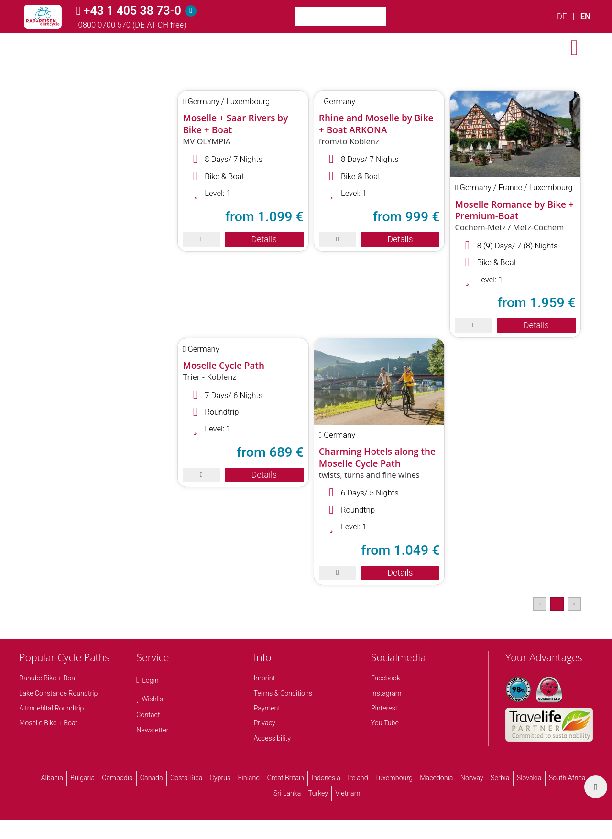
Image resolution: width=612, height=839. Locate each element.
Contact (148, 715)
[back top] (595, 786)
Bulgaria (82, 778)
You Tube (385, 723)
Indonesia (325, 778)
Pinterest (384, 708)
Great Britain (285, 778)
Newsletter (152, 730)
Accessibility (272, 738)
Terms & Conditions (283, 693)
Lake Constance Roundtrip (58, 693)
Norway (471, 778)
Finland (249, 778)
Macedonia (436, 778)
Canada (151, 778)
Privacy (264, 723)
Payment (267, 708)
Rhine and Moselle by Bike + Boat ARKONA (376, 124)
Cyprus (220, 778)
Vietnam (347, 793)
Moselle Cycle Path (223, 365)
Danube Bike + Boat (48, 678)
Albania (52, 778)
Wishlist (153, 699)
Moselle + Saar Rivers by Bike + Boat (235, 124)
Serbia (500, 778)
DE (562, 16)
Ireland (358, 778)
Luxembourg (394, 778)
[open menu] (574, 47)
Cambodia (117, 778)
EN (585, 16)
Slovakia (529, 778)
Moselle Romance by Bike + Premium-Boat (514, 210)
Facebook (385, 678)
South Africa (567, 778)
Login (150, 680)
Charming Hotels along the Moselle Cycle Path (377, 457)
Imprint (264, 678)
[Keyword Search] (340, 16)
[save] (201, 239)
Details (264, 239)
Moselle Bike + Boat (48, 723)
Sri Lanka (287, 793)
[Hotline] (191, 11)
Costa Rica (186, 778)
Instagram (386, 693)
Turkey (318, 793)
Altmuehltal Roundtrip (51, 708)
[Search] (398, 16)
